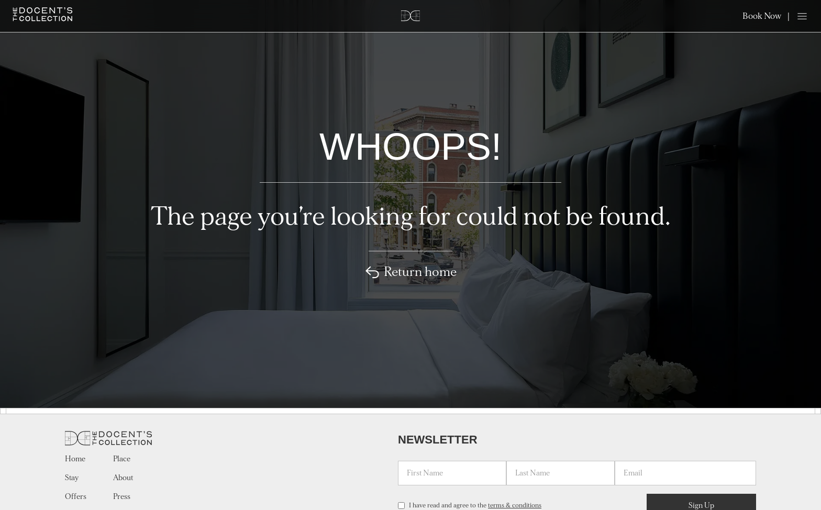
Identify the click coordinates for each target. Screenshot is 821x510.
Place (121, 459)
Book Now (761, 16)
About (123, 478)
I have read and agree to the (475, 505)
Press (121, 497)
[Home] (43, 14)
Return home (411, 272)
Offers (75, 497)
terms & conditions (514, 505)
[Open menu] (802, 16)
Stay (72, 478)
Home (75, 459)
